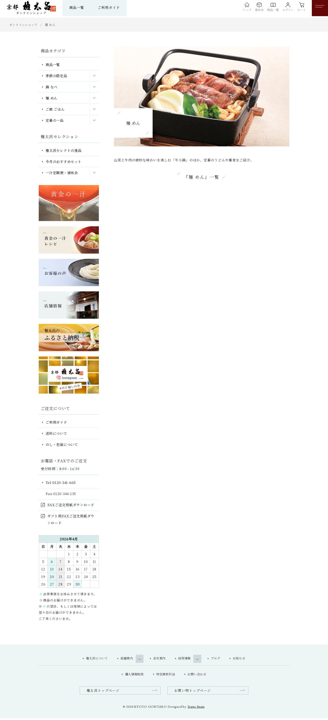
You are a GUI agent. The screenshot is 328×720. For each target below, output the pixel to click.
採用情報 (185, 658)
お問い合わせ (199, 675)
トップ (232, 11)
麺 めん (51, 98)
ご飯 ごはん (55, 109)
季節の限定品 (56, 75)
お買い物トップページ (194, 691)
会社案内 (159, 658)
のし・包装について (62, 444)
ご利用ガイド (117, 7)
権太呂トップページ (104, 691)
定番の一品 (55, 120)
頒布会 (247, 11)
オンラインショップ (24, 24)
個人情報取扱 (132, 675)
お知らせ (243, 658)
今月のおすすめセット (64, 161)
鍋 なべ (51, 86)
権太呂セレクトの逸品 (64, 150)
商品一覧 (84, 7)
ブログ (218, 658)
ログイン (282, 11)
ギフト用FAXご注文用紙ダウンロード (71, 519)
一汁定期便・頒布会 (62, 172)
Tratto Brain (196, 708)
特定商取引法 (166, 675)
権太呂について (93, 658)
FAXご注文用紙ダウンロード (71, 504)
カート (299, 11)
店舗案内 (124, 658)
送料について (56, 433)
